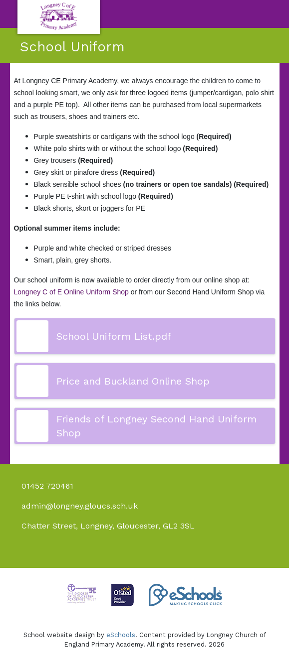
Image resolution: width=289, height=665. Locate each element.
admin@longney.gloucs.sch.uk (79, 506)
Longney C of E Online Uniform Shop (71, 292)
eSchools (120, 635)
